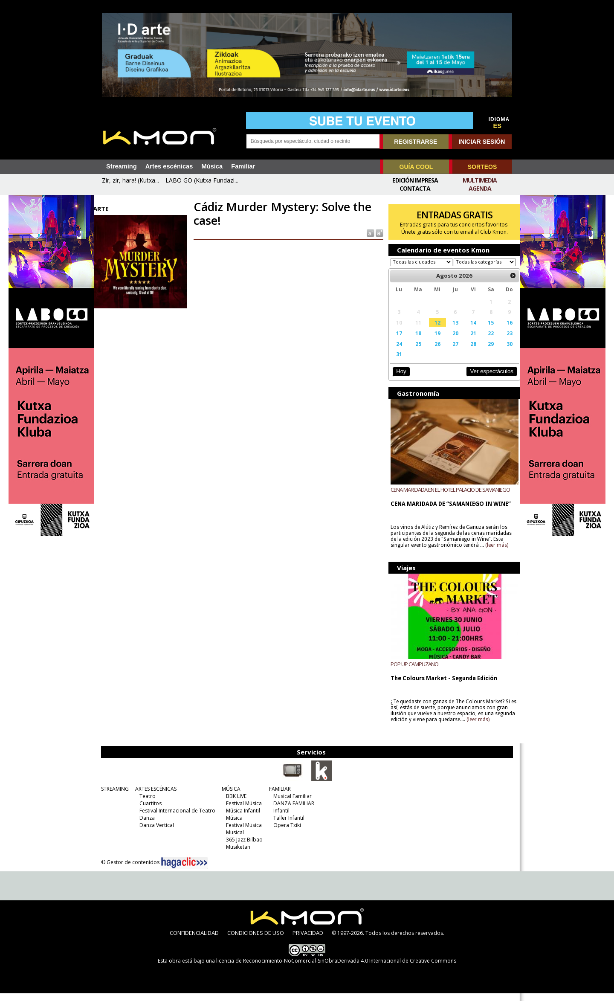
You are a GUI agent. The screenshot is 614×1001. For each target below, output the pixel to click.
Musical (234, 840)
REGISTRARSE (415, 141)
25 (415, 351)
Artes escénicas (169, 166)
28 (468, 351)
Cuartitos (149, 811)
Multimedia (480, 180)
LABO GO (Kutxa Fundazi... (201, 180)
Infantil (280, 818)
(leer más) (494, 553)
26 (434, 351)
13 (451, 330)
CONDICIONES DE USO (255, 940)
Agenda (480, 188)
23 (503, 341)
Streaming (121, 166)
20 (451, 341)
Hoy (398, 379)
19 (434, 341)
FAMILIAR (279, 796)
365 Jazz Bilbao (243, 847)
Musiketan (237, 854)
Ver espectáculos (485, 379)
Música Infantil (242, 818)
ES (497, 125)
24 (397, 351)
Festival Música (243, 811)
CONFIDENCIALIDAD (194, 940)
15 (485, 330)
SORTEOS (482, 166)
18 (415, 341)
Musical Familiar (291, 803)
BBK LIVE (235, 803)
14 (468, 330)
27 (451, 351)
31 (397, 362)
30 (503, 351)
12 (434, 330)
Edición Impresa (415, 180)
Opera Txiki (286, 832)
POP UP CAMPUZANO (412, 672)
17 (397, 341)
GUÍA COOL (416, 166)
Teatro (146, 803)
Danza (146, 825)
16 (503, 330)
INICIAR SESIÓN (481, 141)
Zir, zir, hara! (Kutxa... (130, 180)
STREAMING (113, 796)
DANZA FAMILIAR (292, 811)
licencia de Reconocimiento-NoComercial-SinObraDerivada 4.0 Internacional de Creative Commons (336, 968)
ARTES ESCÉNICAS (154, 796)
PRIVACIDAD (308, 940)
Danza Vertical (155, 832)
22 (485, 341)
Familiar (243, 166)
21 (468, 341)
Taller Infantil (287, 825)
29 (485, 351)
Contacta (415, 188)
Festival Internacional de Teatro (176, 818)
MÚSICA (229, 796)
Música (212, 166)
